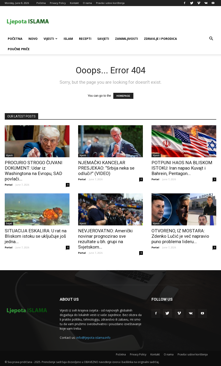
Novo (33, 39)
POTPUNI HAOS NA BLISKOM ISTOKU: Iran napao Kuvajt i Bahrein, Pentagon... (182, 168)
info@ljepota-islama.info (93, 338)
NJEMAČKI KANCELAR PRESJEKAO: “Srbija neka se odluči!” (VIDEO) (106, 168)
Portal (9, 184)
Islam (68, 39)
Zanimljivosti (126, 39)
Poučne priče (19, 49)
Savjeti (103, 39)
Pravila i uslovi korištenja (110, 3)
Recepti (85, 39)
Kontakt (74, 3)
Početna (41, 3)
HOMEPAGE (123, 96)
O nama (87, 3)
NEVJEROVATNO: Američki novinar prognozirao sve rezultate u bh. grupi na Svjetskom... (105, 239)
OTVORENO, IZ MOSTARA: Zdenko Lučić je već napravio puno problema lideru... (180, 236)
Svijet (9, 223)
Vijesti (50, 39)
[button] (211, 39)
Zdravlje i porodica (160, 39)
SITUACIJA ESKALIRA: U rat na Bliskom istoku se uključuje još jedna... (35, 236)
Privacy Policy (58, 3)
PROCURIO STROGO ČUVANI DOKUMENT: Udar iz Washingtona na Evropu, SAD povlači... (33, 170)
